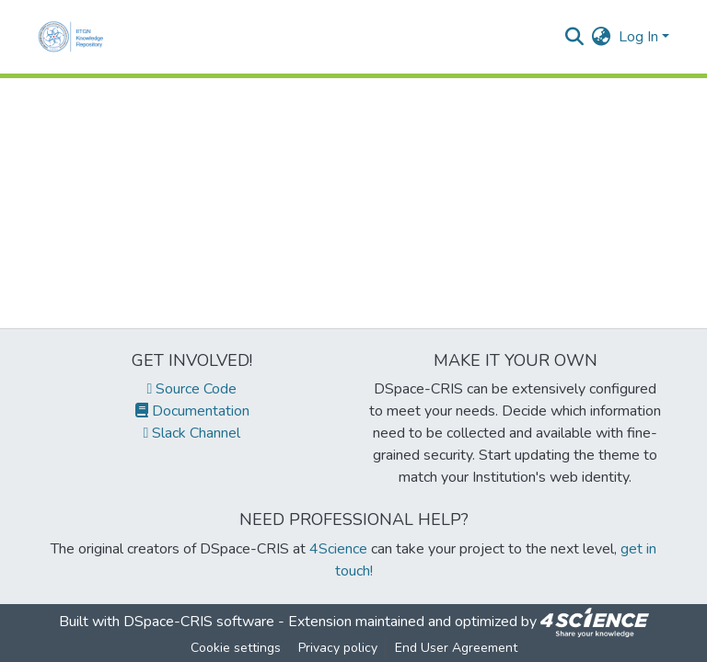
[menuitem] (601, 37)
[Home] (74, 36)
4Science (338, 549)
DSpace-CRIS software (198, 621)
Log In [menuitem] (638, 37)
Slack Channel (192, 433)
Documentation (192, 411)
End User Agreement (456, 647)
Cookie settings (236, 647)
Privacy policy (337, 647)
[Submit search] (574, 37)
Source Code (192, 389)
